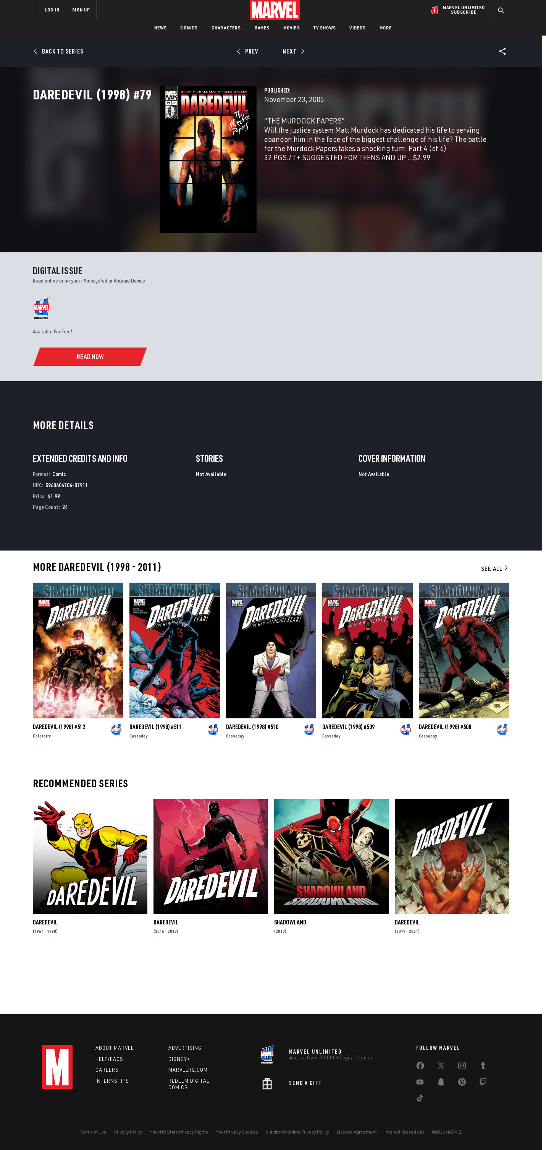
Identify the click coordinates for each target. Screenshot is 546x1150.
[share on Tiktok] (420, 1099)
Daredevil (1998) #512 (59, 782)
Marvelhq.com (188, 1070)
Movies (291, 28)
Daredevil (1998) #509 (348, 782)
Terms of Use (93, 1132)
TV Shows (324, 28)
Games (262, 28)
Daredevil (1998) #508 (445, 782)
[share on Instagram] (462, 1067)
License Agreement (357, 1132)
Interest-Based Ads (404, 1132)
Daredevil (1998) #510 (252, 782)
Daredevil (45, 977)
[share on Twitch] (483, 1083)
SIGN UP (81, 10)
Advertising (185, 1048)
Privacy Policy (128, 1132)
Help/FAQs (109, 1059)
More (386, 28)
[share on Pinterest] (462, 1083)
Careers (107, 1070)
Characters (226, 28)
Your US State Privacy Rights (179, 1132)
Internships (112, 1081)
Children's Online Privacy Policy (297, 1132)
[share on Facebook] (420, 1067)
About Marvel (114, 1048)
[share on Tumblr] (483, 1067)
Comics (188, 28)
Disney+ (179, 1059)
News (160, 28)
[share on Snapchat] (441, 1083)
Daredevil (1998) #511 (155, 782)
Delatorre (42, 791)
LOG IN (52, 10)
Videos (357, 28)
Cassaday (138, 791)
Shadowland (290, 977)
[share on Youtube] (420, 1083)
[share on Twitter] (441, 1067)
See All (495, 624)
